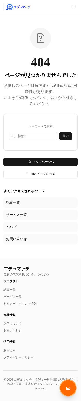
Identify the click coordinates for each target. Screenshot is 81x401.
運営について (12, 323)
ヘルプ (11, 227)
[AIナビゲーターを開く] (68, 388)
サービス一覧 (16, 215)
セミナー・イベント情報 (20, 303)
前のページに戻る (40, 174)
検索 (66, 136)
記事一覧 (13, 202)
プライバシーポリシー (18, 357)
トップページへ (40, 162)
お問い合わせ (16, 239)
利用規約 (9, 350)
